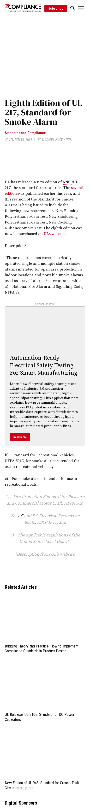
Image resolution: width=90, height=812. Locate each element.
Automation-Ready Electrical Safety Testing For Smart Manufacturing (43, 365)
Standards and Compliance (25, 133)
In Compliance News (57, 140)
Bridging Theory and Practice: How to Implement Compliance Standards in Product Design (41, 648)
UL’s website (54, 233)
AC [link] (20, 516)
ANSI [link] (67, 182)
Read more (20, 437)
